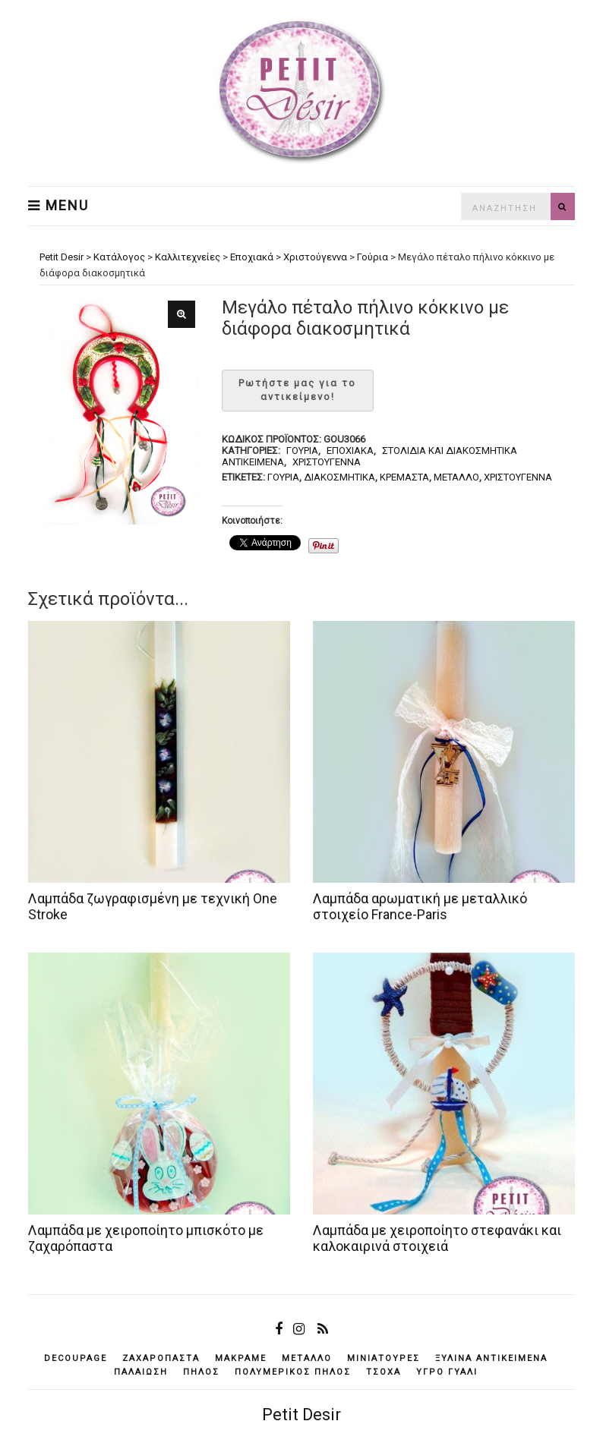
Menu (58, 206)
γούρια (283, 477)
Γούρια (302, 450)
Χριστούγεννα (326, 462)
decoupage (75, 1358)
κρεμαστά (404, 477)
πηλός (201, 1372)
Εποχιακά (350, 450)
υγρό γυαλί (447, 1372)
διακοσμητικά (339, 477)
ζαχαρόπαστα (161, 1358)
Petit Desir (301, 1414)
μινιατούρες (383, 1358)
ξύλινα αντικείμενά (491, 1358)
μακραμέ (241, 1358)
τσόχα (383, 1372)
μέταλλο (456, 477)
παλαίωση (141, 1372)
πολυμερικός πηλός (293, 1372)
